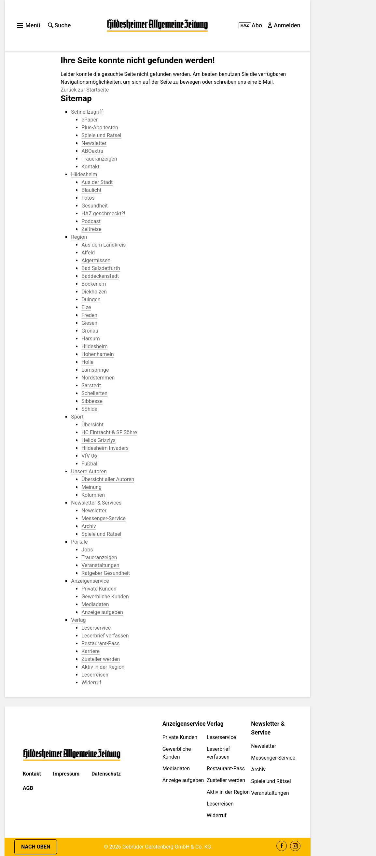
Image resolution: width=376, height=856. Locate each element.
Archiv (258, 769)
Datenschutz (106, 774)
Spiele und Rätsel (271, 781)
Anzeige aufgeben (183, 780)
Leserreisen (220, 804)
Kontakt (32, 774)
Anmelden (284, 25)
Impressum (66, 774)
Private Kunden (179, 737)
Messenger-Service (273, 758)
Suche (59, 25)
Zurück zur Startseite (85, 90)
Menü (28, 25)
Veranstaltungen (270, 793)
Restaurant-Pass (226, 768)
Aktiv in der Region (228, 792)
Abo (250, 25)
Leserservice (221, 737)
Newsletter (263, 746)
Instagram (295, 846)
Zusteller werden (226, 780)
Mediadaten (176, 768)
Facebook (281, 846)
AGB (28, 788)
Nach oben (35, 847)
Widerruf (217, 815)
